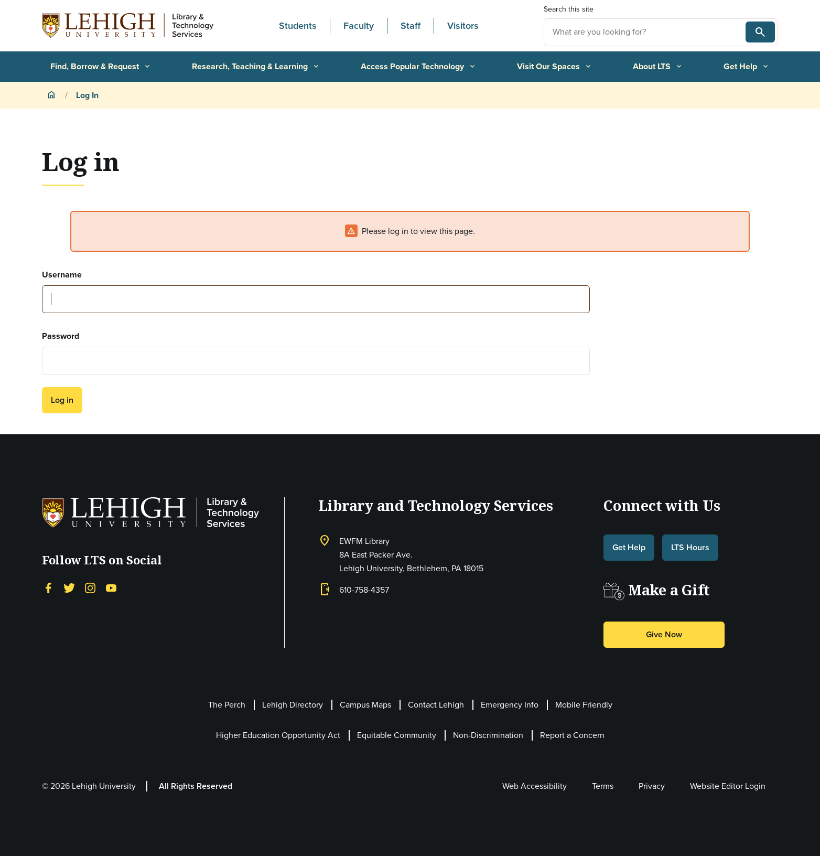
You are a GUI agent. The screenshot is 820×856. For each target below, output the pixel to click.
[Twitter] (69, 587)
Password (60, 336)
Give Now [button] (664, 634)
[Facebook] (48, 587)
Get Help (747, 66)
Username (62, 275)
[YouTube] (111, 587)
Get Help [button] (628, 547)
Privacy (652, 786)
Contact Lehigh (436, 705)
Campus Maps (365, 705)
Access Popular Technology (419, 66)
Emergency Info (509, 705)
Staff (410, 26)
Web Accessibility (534, 786)
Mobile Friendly (583, 705)
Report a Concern (572, 735)
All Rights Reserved (195, 786)
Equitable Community (396, 735)
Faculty (358, 26)
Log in (62, 400)
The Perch (226, 705)
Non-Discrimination (488, 735)
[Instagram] (90, 587)
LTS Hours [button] (690, 547)
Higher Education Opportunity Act (278, 735)
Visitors (463, 26)
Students (298, 26)
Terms (602, 786)
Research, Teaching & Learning (256, 66)
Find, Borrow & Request (101, 66)
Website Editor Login (727, 786)
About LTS (658, 66)
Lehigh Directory (292, 705)
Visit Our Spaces (554, 66)
